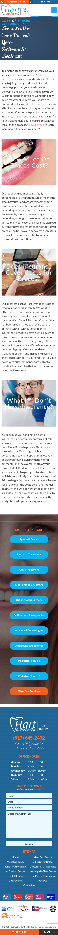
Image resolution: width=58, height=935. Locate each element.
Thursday (16, 774)
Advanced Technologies (29, 630)
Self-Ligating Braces (43, 861)
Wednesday (18, 770)
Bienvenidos (15, 880)
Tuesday (16, 766)
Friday (14, 779)
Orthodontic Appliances (29, 645)
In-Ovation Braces (15, 871)
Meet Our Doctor (42, 857)
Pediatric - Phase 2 (29, 676)
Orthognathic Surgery (29, 599)
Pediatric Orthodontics (15, 866)
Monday (15, 761)
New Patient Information (43, 875)
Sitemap (33, 926)
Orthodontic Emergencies (29, 615)
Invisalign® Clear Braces (43, 871)
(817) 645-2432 (29, 737)
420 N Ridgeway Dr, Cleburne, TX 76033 (29, 746)
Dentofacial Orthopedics (43, 866)
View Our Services (29, 691)
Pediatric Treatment (29, 554)
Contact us (29, 885)
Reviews (42, 880)
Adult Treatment (29, 569)
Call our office (35, 124)
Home (15, 857)
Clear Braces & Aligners (29, 584)
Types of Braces (29, 539)
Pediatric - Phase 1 (29, 660)
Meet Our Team (15, 861)
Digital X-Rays (15, 875)
